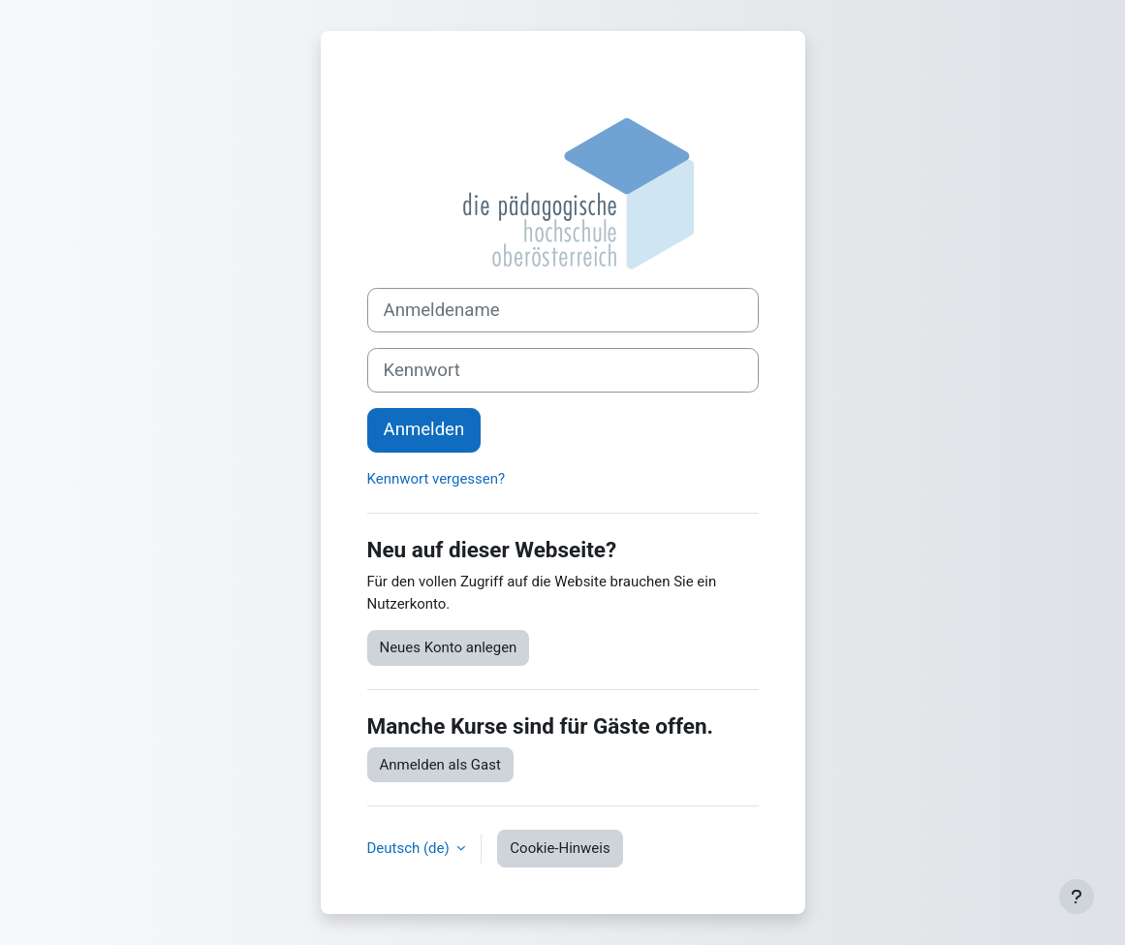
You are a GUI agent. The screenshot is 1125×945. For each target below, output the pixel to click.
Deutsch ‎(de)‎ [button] (410, 848)
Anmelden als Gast (440, 764)
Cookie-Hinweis (559, 848)
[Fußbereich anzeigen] (1076, 896)
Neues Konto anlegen (448, 647)
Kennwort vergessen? (436, 479)
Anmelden (424, 429)
